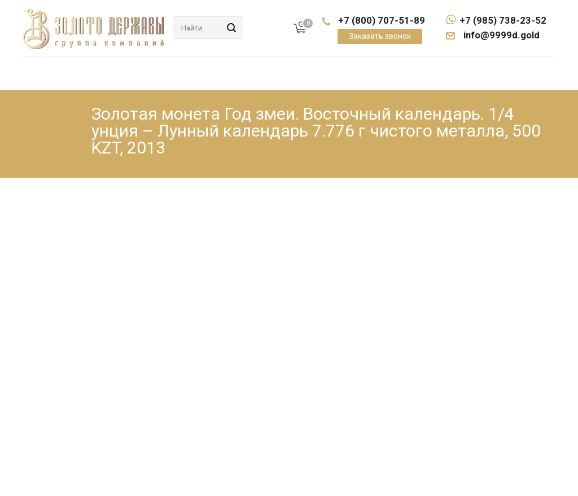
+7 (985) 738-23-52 (496, 20)
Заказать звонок (380, 36)
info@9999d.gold (501, 35)
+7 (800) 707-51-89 (381, 20)
